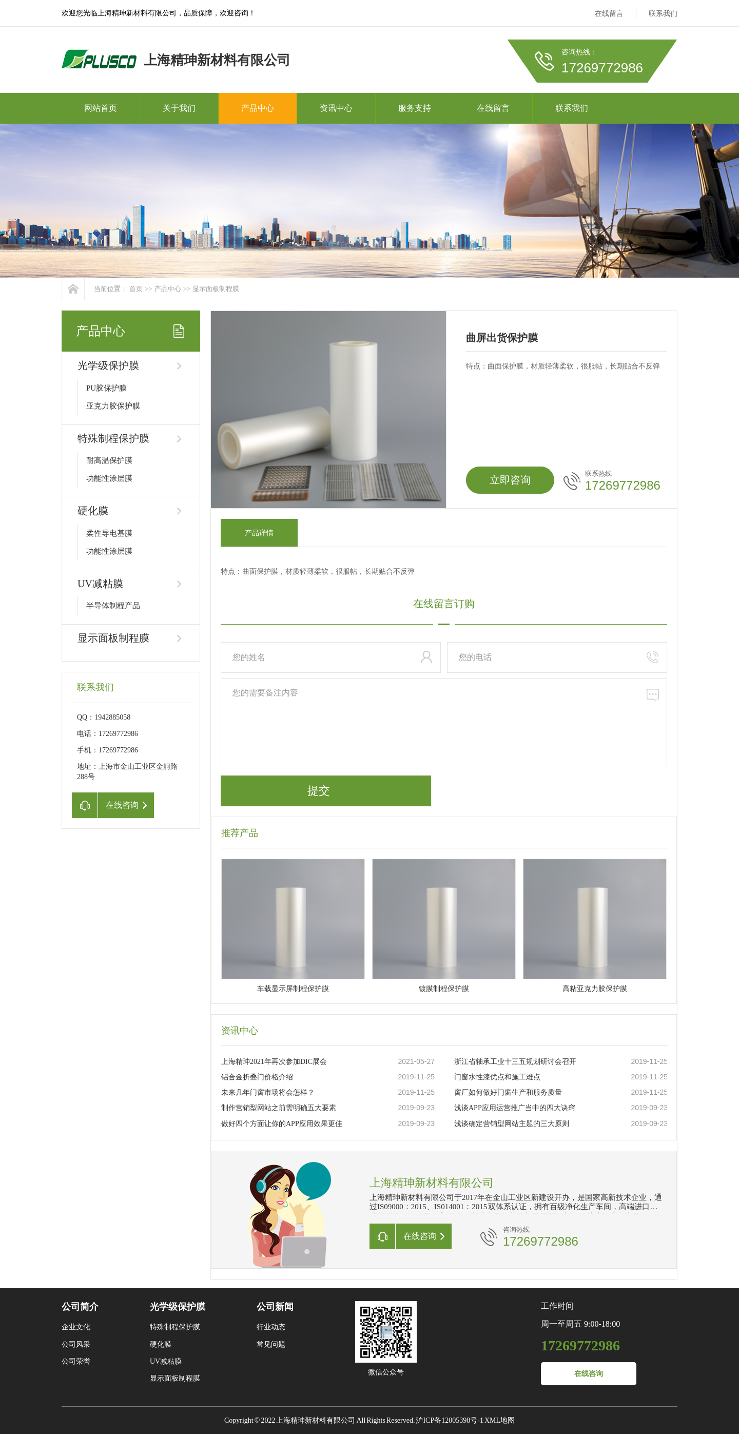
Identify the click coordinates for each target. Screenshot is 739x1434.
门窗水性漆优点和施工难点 (497, 1077)
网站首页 (100, 108)
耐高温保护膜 (109, 460)
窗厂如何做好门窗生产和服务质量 (508, 1092)
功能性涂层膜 (109, 478)
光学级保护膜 (108, 365)
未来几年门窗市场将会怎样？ (268, 1092)
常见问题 (271, 1344)
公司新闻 (275, 1307)
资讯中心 (336, 108)
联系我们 (663, 13)
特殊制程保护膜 (113, 438)
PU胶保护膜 (106, 388)
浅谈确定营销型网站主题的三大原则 (511, 1124)
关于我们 (179, 108)
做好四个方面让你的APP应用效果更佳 (281, 1124)
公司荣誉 (76, 1361)
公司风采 (76, 1344)
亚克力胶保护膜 (113, 406)
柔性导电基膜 (109, 533)
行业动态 (271, 1327)
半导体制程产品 (113, 606)
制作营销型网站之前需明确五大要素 (278, 1108)
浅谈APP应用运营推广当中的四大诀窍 (514, 1108)
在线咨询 (588, 1374)
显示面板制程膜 (215, 289)
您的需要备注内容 (444, 721)
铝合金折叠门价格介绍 (257, 1077)
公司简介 (80, 1307)
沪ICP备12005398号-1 (449, 1420)
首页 (136, 289)
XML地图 (499, 1420)
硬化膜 (92, 510)
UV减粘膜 (100, 583)
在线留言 (609, 13)
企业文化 (76, 1327)
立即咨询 (510, 480)
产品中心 (257, 108)
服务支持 (414, 108)
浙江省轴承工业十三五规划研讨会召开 (515, 1061)
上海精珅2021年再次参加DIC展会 (274, 1061)
